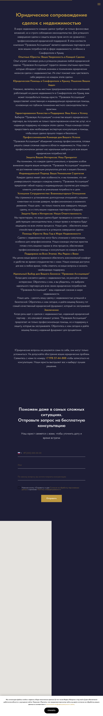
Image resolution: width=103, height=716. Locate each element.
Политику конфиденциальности (49, 489)
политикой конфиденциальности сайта (60, 704)
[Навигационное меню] (99, 4)
